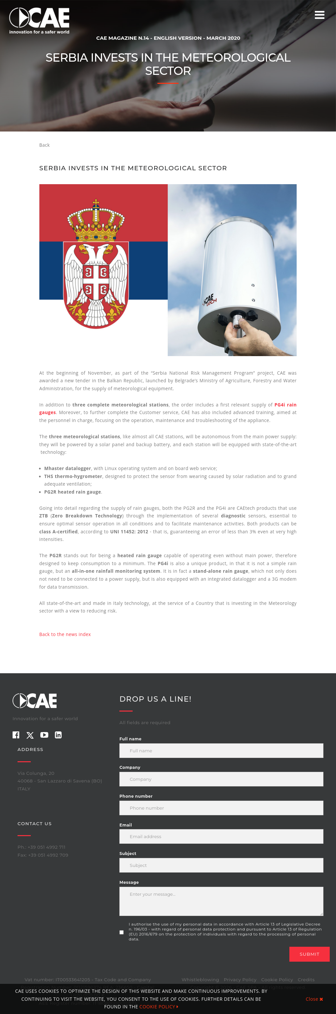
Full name (130, 738)
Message (129, 882)
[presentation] (169, 960)
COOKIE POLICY (159, 1006)
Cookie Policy (277, 979)
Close (314, 999)
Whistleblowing (200, 979)
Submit (309, 954)
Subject (127, 853)
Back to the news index (65, 634)
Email (125, 825)
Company (129, 767)
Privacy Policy (240, 979)
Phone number (135, 796)
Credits (306, 979)
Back (44, 145)
